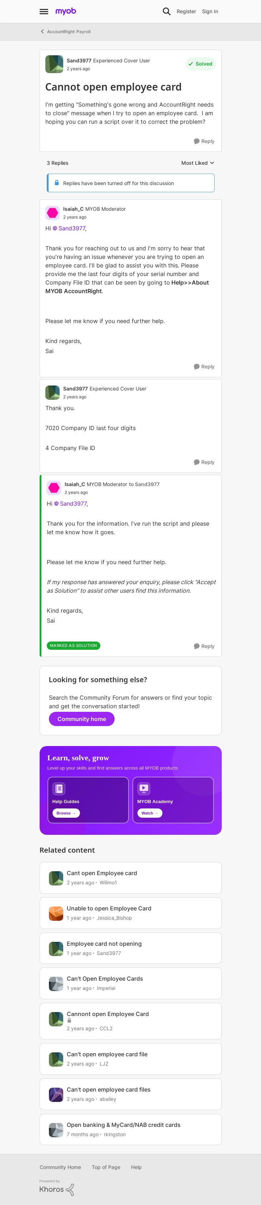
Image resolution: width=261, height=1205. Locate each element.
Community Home (60, 1167)
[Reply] (204, 141)
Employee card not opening (104, 943)
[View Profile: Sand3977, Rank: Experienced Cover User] (54, 64)
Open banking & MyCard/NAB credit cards (124, 1124)
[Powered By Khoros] (131, 1188)
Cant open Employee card (102, 873)
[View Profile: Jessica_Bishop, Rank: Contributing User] (56, 914)
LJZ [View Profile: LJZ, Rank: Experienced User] (104, 1064)
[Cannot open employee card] (94, 217)
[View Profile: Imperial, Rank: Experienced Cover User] (56, 984)
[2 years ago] (80, 882)
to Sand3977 (144, 484)
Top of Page (106, 1167)
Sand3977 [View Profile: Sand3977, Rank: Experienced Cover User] (79, 60)
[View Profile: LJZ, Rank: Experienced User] (56, 1059)
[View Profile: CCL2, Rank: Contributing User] (56, 1019)
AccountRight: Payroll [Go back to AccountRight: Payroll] (65, 31)
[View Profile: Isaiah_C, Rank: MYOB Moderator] (52, 213)
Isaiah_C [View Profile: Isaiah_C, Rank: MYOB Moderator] (73, 209)
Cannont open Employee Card (108, 1013)
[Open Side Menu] (44, 11)
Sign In (210, 11)
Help (136, 1167)
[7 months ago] (83, 1134)
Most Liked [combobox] (198, 163)
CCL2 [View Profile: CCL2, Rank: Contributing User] (106, 1028)
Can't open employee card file (107, 1054)
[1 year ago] (79, 917)
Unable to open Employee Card (109, 908)
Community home (81, 719)
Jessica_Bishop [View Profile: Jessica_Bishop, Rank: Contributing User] (114, 918)
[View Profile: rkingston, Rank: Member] (56, 1130)
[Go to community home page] (66, 11)
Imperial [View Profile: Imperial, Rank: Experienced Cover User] (106, 988)
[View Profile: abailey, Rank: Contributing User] (56, 1095)
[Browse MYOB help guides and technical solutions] (88, 800)
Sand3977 (72, 228)
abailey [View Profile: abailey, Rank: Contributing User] (108, 1099)
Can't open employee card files (109, 1089)
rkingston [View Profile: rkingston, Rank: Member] (115, 1134)
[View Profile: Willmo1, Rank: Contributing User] (56, 878)
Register (186, 11)
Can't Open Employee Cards (105, 978)
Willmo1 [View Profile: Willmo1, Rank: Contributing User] (108, 882)
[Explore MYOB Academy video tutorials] (173, 800)
